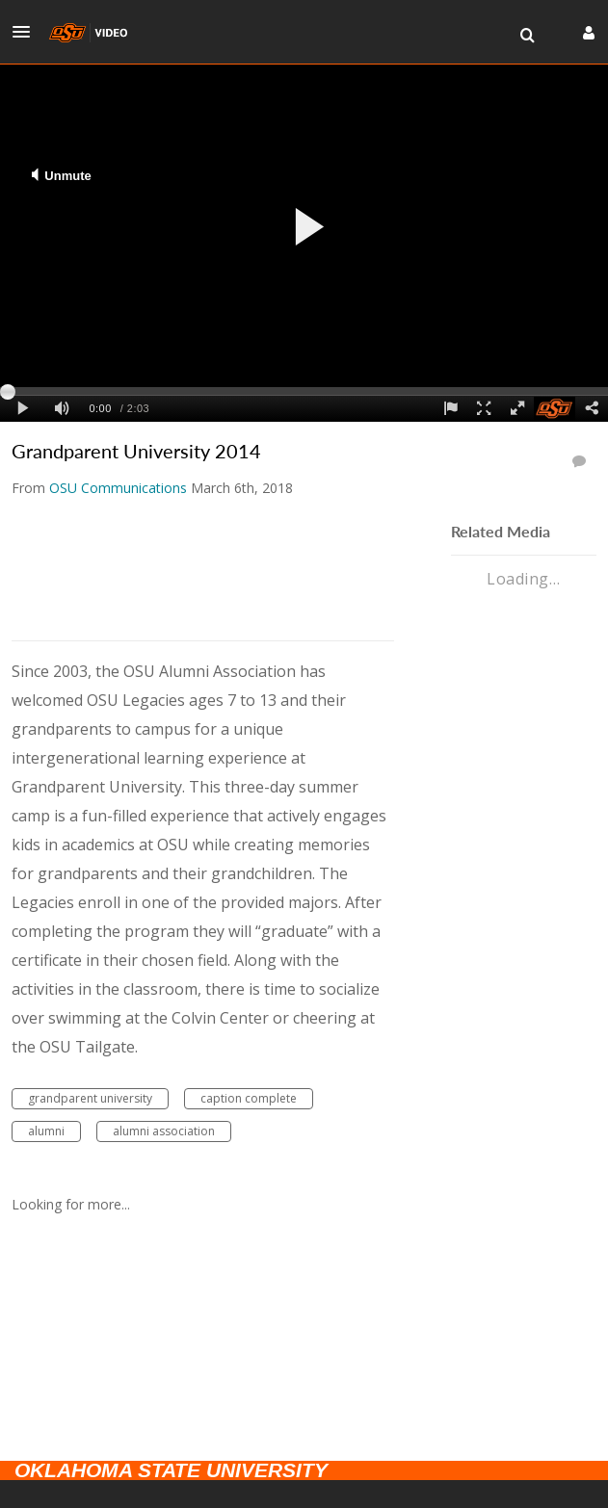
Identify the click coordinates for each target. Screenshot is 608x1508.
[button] (27, 31)
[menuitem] (527, 35)
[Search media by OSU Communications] (118, 488)
